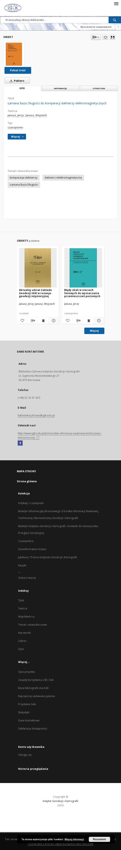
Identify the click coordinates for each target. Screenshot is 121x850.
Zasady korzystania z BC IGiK (36, 680)
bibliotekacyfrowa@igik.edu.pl (36, 415)
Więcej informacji (74, 839)
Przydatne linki (27, 704)
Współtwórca (26, 616)
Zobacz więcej (27, 578)
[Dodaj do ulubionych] (105, 37)
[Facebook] (20, 443)
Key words (24, 633)
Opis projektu (26, 672)
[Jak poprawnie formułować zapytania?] (118, 26)
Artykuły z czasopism (31, 503)
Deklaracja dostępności (32, 728)
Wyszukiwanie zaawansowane (95, 26)
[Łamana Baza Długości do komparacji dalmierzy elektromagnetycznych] (13, 54)
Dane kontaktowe (29, 720)
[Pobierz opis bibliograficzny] (32, 320)
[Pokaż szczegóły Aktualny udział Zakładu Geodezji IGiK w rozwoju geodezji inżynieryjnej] (53, 320)
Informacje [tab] (60, 88)
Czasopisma (25, 541)
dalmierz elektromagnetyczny (63, 177)
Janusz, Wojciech (36, 115)
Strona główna (27, 481)
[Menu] (116, 3)
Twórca (22, 608)
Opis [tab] (22, 88)
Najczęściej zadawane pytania (36, 696)
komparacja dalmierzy (23, 177)
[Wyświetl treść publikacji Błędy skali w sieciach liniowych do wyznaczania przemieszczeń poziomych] (88, 320)
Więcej (94, 331)
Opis (21, 649)
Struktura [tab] (99, 88)
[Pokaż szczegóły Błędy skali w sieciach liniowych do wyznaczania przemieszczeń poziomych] (98, 320)
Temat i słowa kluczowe (32, 624)
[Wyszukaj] (115, 19)
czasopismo (15, 127)
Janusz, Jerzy (16, 115)
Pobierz (16, 80)
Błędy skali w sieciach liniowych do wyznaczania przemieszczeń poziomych (82, 293)
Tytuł (21, 600)
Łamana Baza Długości (24, 184)
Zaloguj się (25, 755)
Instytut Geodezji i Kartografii (61, 801)
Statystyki (23, 712)
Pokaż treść (18, 70)
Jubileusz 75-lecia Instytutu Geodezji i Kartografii (47, 557)
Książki (22, 565)
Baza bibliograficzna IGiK (33, 688)
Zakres (22, 641)
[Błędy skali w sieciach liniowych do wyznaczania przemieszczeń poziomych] (83, 268)
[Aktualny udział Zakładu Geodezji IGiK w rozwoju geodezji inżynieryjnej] (38, 268)
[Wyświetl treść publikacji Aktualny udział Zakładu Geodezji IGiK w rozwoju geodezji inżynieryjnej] (43, 320)
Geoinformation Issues (32, 549)
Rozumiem (99, 839)
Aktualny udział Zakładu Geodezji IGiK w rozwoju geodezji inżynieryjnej (35, 293)
